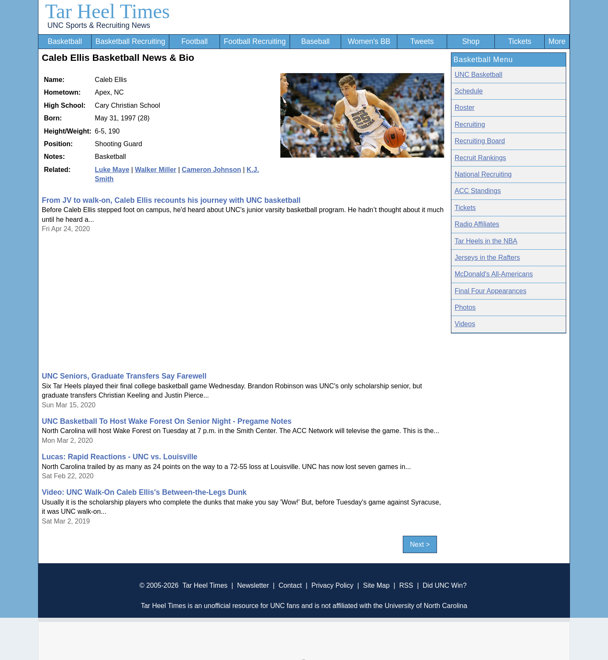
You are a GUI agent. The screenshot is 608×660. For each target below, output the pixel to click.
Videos (465, 323)
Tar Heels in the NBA (486, 241)
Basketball (65, 41)
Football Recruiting (255, 41)
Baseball (315, 41)
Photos (465, 307)
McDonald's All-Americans (494, 274)
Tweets (422, 41)
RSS (406, 585)
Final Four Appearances (491, 291)
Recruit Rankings (480, 157)
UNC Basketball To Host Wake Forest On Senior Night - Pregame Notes (166, 421)
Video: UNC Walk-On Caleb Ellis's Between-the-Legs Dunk (144, 492)
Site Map (376, 585)
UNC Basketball (478, 74)
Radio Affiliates (477, 224)
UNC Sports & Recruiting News (98, 25)
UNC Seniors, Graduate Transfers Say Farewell (124, 376)
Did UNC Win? (445, 585)
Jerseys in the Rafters (487, 257)
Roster (465, 107)
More (556, 41)
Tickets (519, 41)
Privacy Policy (332, 585)
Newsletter (253, 585)
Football (194, 41)
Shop (471, 41)
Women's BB (369, 41)
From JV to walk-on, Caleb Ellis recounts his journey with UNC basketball (171, 200)
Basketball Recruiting (130, 41)
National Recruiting (483, 174)
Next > (420, 544)
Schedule (469, 91)
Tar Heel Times (107, 11)
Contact (290, 585)
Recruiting (470, 124)
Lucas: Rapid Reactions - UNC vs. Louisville (120, 457)
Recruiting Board (480, 141)
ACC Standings (478, 190)
